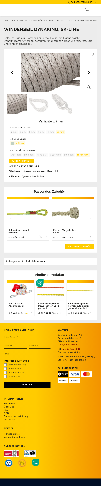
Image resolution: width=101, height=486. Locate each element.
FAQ (6, 410)
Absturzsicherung (15, 364)
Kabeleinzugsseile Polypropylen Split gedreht (48, 306)
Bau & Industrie (14, 372)
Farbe (12, 139)
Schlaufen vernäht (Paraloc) (19, 231)
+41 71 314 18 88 (71, 349)
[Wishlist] (92, 55)
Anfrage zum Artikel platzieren (24, 261)
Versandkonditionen (15, 437)
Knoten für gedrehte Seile (64, 231)
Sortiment (17, 20)
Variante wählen (51, 121)
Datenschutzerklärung (16, 416)
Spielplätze (12, 376)
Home (7, 20)
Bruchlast (15, 150)
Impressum (10, 419)
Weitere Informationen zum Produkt (33, 171)
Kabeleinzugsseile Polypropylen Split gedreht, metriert (78, 306)
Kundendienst (12, 434)
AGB (6, 413)
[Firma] (27, 354)
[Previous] (11, 218)
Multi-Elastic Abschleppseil (16, 304)
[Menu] (95, 10)
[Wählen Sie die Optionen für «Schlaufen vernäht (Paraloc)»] (40, 236)
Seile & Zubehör (33, 20)
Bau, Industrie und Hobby (58, 20)
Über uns (9, 407)
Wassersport (12, 368)
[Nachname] (39, 346)
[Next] (90, 218)
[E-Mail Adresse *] (27, 337)
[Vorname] (15, 346)
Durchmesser (15, 128)
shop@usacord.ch (67, 344)
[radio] (14, 132)
